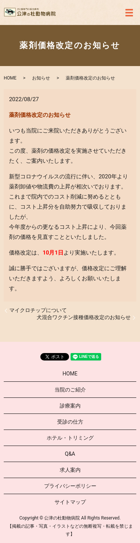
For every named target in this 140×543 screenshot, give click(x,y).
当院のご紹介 (70, 390)
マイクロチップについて (38, 310)
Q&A (70, 454)
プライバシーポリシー (70, 486)
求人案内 (70, 470)
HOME (10, 78)
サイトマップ (70, 502)
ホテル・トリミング (70, 438)
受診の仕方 (70, 422)
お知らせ (41, 78)
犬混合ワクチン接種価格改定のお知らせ (84, 317)
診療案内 (70, 406)
